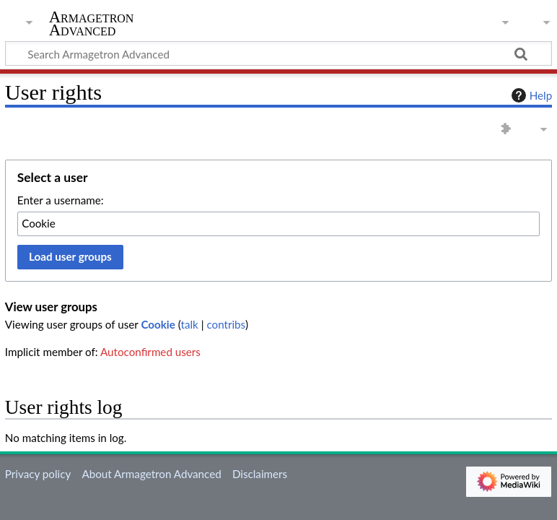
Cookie (158, 324)
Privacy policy (38, 473)
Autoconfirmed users (150, 351)
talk (189, 324)
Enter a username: (60, 200)
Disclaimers (259, 473)
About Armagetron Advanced (151, 473)
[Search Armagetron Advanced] (278, 53)
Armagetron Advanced (91, 24)
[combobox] (278, 224)
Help (530, 95)
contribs (225, 324)
